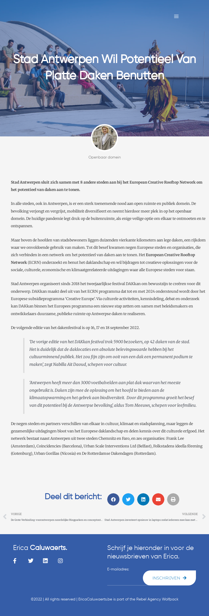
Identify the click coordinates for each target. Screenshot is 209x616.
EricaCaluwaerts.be (95, 599)
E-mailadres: (118, 569)
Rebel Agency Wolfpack (157, 599)
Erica (40, 548)
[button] (113, 499)
